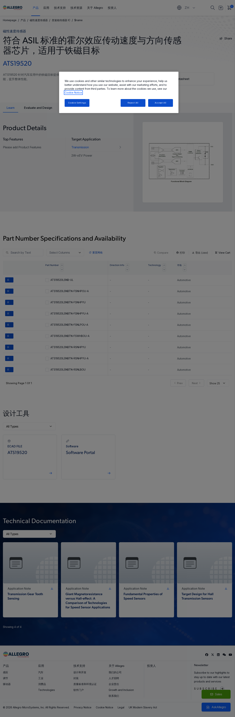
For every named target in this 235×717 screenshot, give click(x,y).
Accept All (160, 102)
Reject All (133, 102)
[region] (118, 92)
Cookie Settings (77, 102)
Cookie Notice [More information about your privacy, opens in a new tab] (73, 92)
